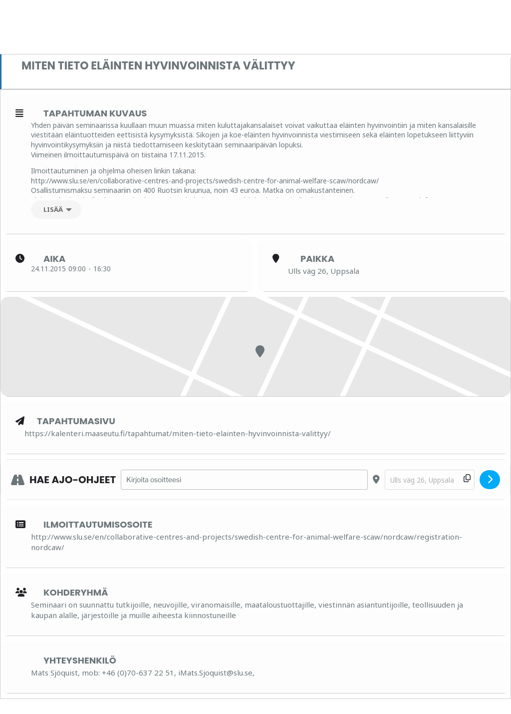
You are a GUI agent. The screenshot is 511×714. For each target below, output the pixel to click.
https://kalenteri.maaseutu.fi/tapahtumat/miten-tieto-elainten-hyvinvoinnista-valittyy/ (177, 433)
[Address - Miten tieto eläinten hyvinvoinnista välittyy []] (244, 480)
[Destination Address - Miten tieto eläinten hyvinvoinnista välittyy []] (430, 480)
